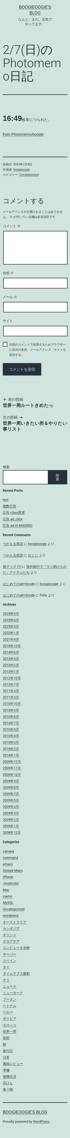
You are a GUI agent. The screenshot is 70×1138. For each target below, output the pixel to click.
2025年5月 (11, 626)
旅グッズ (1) (12, 567)
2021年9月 (11, 639)
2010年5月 (11, 729)
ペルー (8, 1012)
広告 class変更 (14, 512)
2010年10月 (12, 704)
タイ (6, 967)
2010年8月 (11, 717)
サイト (8, 321)
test (6, 500)
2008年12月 (12, 832)
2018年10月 (12, 646)
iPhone (8, 877)
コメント (12, 226)
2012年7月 (11, 684)
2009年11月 (12, 768)
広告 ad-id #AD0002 (17, 525)
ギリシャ (9, 935)
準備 (6, 1070)
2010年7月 (11, 723)
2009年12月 (12, 762)
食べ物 (8, 1089)
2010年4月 (11, 736)
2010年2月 (11, 749)
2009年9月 (11, 781)
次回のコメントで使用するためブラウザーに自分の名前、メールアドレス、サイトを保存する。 (37, 349)
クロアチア (11, 941)
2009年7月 (11, 794)
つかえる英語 (13, 544)
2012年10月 (12, 678)
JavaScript (11, 883)
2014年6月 (11, 652)
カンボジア (11, 928)
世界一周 (9, 1031)
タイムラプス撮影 (16, 973)
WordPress (41, 1121)
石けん (8, 1083)
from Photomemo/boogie (23, 134)
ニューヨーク (13, 993)
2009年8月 (11, 787)
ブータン (9, 999)
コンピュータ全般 (16, 948)
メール (10, 297)
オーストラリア (14, 922)
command (10, 858)
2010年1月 (11, 755)
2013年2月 (11, 665)
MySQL (8, 903)
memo (7, 896)
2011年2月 (11, 697)
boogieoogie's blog (25, 1112)
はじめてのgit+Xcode (19, 584)
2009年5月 (11, 800)
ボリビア (9, 1018)
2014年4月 (11, 659)
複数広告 (9, 506)
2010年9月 (11, 710)
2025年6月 (11, 620)
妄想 (6, 1038)
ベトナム (9, 1006)
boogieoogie (21, 169)
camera (8, 851)
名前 (8, 273)
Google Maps (13, 870)
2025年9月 (11, 614)
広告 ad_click (12, 519)
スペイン (9, 961)
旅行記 (8, 1051)
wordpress (10, 915)
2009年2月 (11, 820)
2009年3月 (11, 813)
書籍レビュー (13, 1064)
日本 (6, 1057)
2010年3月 (11, 742)
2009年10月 (12, 775)
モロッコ (9, 1025)
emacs (8, 864)
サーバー (9, 954)
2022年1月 (11, 633)
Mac (6, 890)
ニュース (9, 986)
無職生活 (9, 1076)
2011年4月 (11, 691)
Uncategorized (29, 174)
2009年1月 (11, 826)
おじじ (33, 555)
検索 (6, 467)
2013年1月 (11, 672)
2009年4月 (11, 807)
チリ (6, 980)
